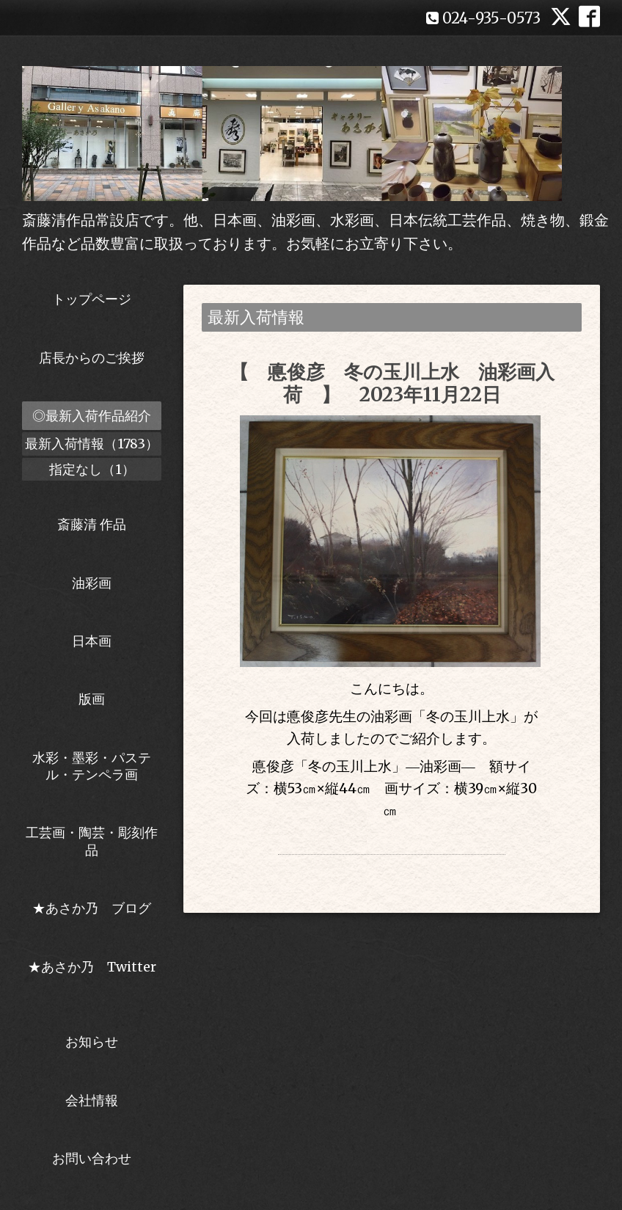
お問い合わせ (91, 1158)
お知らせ (91, 1041)
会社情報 (91, 1100)
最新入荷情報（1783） (91, 443)
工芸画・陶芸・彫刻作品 (92, 841)
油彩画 (91, 583)
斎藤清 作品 (91, 524)
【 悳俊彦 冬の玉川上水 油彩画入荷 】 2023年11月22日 (392, 383)
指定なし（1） (92, 469)
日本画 (91, 641)
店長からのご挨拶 (91, 357)
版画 (91, 698)
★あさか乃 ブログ (96, 908)
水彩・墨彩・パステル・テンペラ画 (91, 766)
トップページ (91, 299)
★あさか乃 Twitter (92, 975)
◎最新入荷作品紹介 (91, 415)
